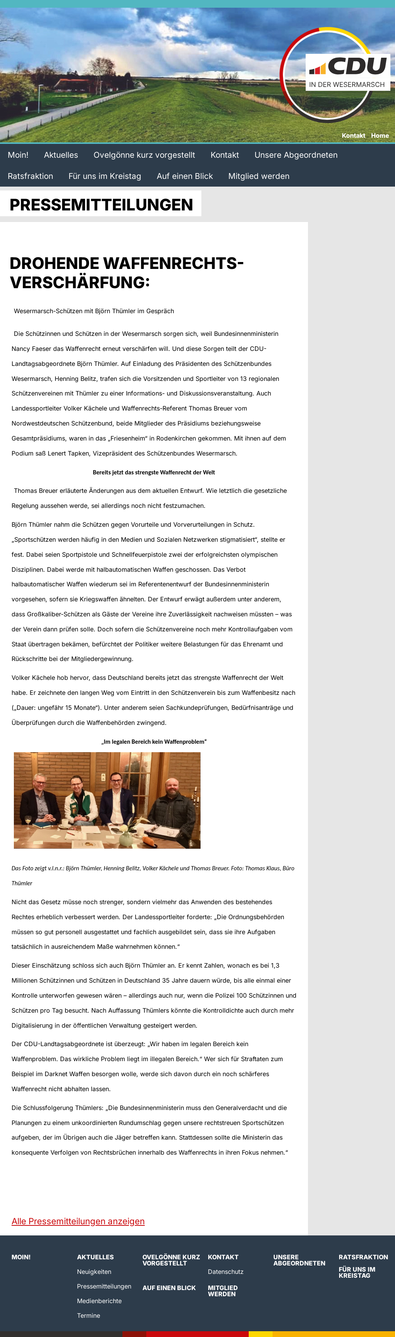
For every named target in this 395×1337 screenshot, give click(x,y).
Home (380, 135)
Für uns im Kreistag (105, 176)
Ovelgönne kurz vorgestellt (144, 155)
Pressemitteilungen (104, 1286)
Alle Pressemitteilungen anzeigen (78, 1221)
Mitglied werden (259, 176)
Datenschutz (226, 1271)
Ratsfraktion (30, 176)
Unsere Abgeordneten (296, 155)
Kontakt (353, 135)
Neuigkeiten (94, 1271)
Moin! (18, 155)
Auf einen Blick (185, 176)
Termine (88, 1315)
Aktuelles (61, 155)
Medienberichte (99, 1301)
